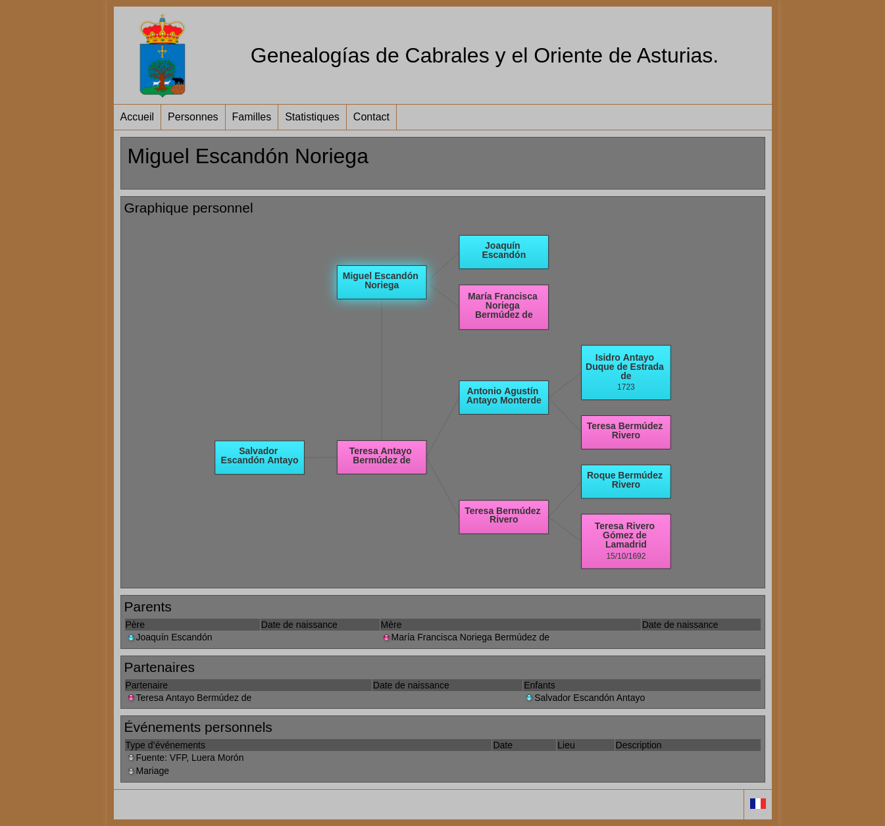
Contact (371, 116)
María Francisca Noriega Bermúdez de (465, 637)
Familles (252, 116)
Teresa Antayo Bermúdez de (189, 697)
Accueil (137, 116)
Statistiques (312, 116)
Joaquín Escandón (169, 637)
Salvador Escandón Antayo (584, 697)
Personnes (193, 116)
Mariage (148, 770)
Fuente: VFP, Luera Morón (185, 757)
